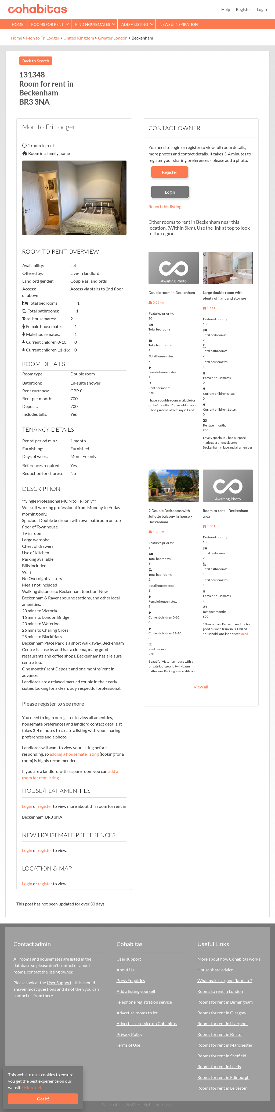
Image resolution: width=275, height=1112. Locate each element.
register (45, 806)
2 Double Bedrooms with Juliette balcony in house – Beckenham (171, 516)
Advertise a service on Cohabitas (147, 1023)
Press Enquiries (131, 980)
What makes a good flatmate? (224, 980)
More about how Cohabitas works (228, 958)
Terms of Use (128, 1044)
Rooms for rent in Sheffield (221, 1055)
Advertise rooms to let (137, 1012)
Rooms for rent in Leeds (219, 1066)
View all (201, 686)
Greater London (113, 37)
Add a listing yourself (136, 991)
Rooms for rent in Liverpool (222, 1023)
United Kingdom (78, 37)
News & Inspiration (179, 24)
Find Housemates (92, 24)
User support (129, 958)
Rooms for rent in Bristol (220, 1034)
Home (17, 24)
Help (225, 9)
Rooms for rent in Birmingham (225, 1001)
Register (243, 9)
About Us (125, 969)
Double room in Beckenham (172, 292)
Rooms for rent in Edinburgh (223, 1077)
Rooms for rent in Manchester (224, 1044)
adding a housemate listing (74, 754)
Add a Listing (134, 24)
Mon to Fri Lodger (42, 37)
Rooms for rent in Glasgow (221, 1012)
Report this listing (165, 206)
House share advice (215, 969)
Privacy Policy (129, 1034)
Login (262, 9)
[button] (67, 24)
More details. (36, 1087)
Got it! (43, 1098)
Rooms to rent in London (220, 991)
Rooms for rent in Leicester (222, 1087)
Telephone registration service (144, 1001)
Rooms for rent (47, 24)
